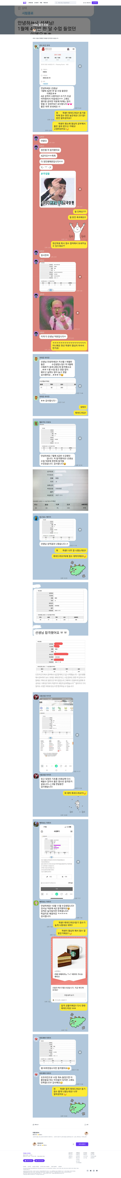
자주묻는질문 (93, 1156)
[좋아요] (35, 1124)
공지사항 (92, 1154)
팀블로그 (70, 1157)
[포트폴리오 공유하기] (86, 1124)
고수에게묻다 (78, 1162)
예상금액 (78, 1157)
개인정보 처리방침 (35, 1166)
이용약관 (24, 1166)
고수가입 (95, 2)
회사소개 (70, 1154)
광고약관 (29, 1166)
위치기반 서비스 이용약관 (44, 1166)
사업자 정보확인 (54, 1166)
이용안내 (78, 1154)
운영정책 (92, 1157)
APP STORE (28, 1160)
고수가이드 (85, 1156)
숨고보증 (78, 1161)
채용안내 (70, 1156)
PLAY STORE (39, 1160)
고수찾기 (78, 1159)
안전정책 (78, 1156)
